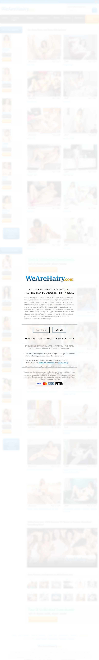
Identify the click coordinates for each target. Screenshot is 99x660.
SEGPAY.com (53, 377)
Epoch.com (35, 376)
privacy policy (63, 362)
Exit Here (41, 329)
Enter (59, 329)
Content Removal (53, 379)
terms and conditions (46, 362)
